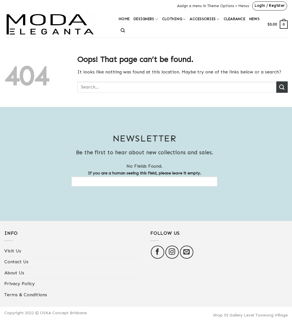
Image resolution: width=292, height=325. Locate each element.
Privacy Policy (19, 283)
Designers (145, 19)
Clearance (234, 19)
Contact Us (16, 261)
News (254, 19)
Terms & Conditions (25, 294)
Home (124, 19)
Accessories (204, 19)
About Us (14, 272)
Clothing (174, 19)
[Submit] (282, 86)
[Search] (123, 30)
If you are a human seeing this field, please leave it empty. (141, 178)
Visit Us (12, 251)
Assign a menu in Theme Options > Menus (213, 6)
